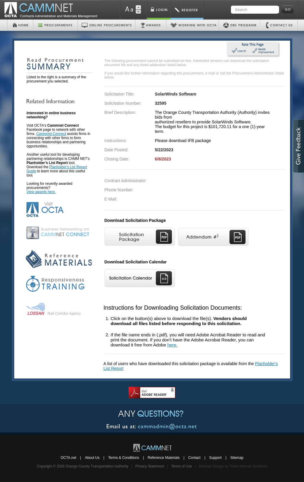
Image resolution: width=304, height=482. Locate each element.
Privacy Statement (149, 466)
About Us (92, 458)
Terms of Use (181, 466)
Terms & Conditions (123, 458)
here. (172, 344)
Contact (194, 458)
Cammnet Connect (51, 134)
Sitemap (236, 458)
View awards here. (41, 192)
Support (215, 458)
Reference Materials (164, 458)
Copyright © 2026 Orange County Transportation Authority (82, 466)
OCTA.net (68, 458)
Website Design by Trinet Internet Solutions (233, 466)
